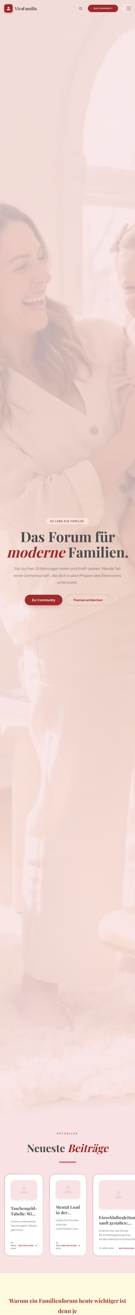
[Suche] (81, 8)
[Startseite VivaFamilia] (20, 8)
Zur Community (103, 8)
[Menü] (126, 8)
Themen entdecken (88, 600)
